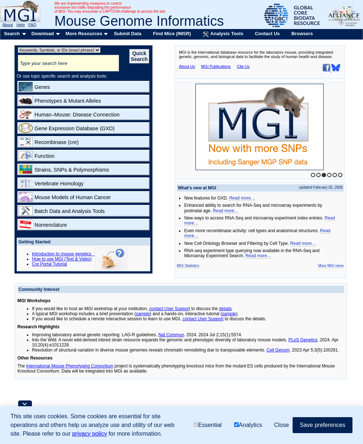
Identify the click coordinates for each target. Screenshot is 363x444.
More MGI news (331, 266)
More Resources (83, 33)
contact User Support (169, 308)
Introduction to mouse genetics (63, 253)
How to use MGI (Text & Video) (62, 259)
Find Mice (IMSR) (172, 33)
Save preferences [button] (322, 425)
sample (143, 313)
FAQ (32, 24)
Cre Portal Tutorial (49, 264)
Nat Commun (171, 334)
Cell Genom (277, 350)
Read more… (242, 198)
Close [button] (281, 425)
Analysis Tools (223, 34)
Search (12, 33)
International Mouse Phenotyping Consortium (69, 366)
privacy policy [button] (89, 434)
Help (20, 24)
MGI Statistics (188, 266)
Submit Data (128, 33)
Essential (207, 425)
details (225, 308)
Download (42, 33)
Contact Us (267, 33)
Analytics (248, 425)
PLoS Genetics (302, 339)
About (8, 24)
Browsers (302, 33)
